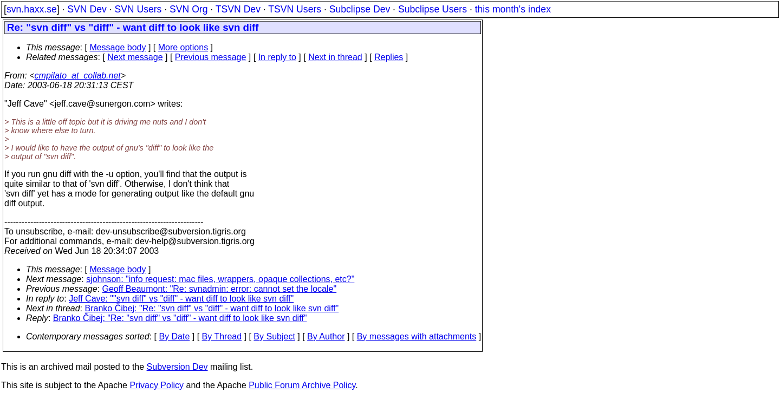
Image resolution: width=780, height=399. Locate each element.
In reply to (277, 57)
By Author (325, 336)
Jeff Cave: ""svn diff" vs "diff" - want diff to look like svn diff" (181, 298)
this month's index (513, 9)
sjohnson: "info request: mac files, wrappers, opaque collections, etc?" (220, 279)
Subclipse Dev (359, 9)
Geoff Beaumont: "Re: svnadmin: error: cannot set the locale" (219, 288)
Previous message (210, 57)
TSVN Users (294, 9)
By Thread (222, 336)
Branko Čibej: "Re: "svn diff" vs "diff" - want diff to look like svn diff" (212, 308)
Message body (117, 47)
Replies (388, 57)
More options (183, 47)
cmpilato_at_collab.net (78, 75)
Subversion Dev (177, 366)
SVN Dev (86, 9)
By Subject (274, 336)
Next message (134, 57)
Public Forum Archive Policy (302, 385)
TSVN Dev (238, 9)
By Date (174, 336)
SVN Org (188, 9)
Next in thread (335, 57)
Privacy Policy (156, 385)
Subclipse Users (432, 9)
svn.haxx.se (31, 9)
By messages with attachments (417, 336)
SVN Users (137, 9)
